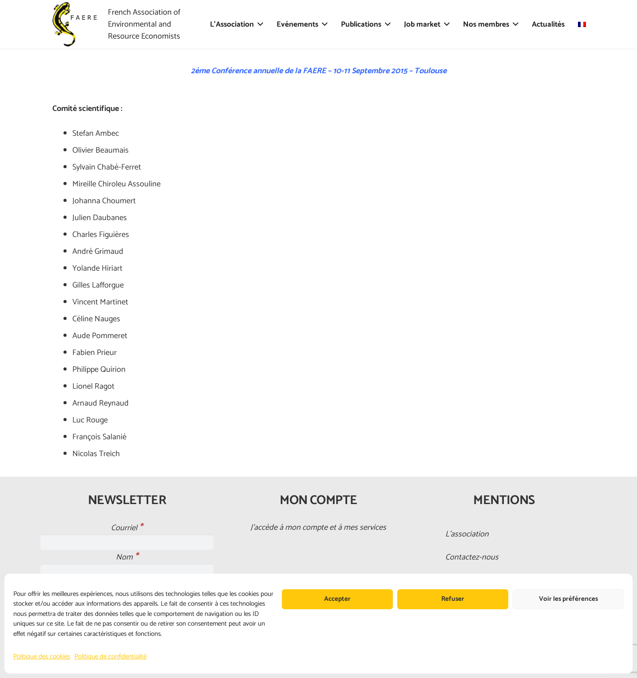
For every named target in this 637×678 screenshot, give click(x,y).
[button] (258, 24)
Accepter (337, 598)
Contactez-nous (472, 557)
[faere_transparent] (74, 24)
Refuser (452, 598)
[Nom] (127, 571)
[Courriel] (127, 542)
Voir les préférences (568, 598)
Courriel (126, 528)
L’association (467, 534)
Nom (127, 557)
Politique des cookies (41, 656)
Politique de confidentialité (110, 656)
